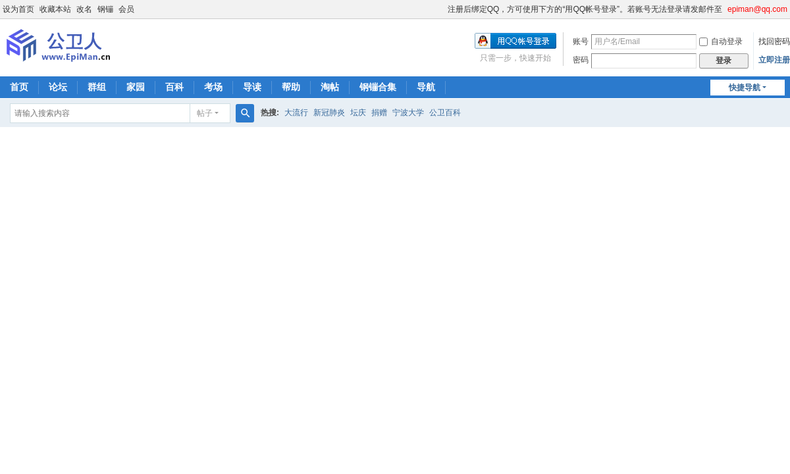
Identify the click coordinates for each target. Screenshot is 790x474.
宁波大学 (408, 112)
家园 (135, 87)
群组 (97, 87)
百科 (174, 87)
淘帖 (330, 87)
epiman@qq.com (757, 9)
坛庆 (358, 112)
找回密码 (774, 41)
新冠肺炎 (329, 112)
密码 (581, 60)
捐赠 (379, 112)
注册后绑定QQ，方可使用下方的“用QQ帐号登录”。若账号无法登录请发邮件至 (585, 9)
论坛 (58, 87)
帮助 (291, 87)
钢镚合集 (377, 87)
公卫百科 (445, 112)
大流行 (296, 112)
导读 (252, 87)
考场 (213, 87)
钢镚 (105, 9)
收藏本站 (55, 9)
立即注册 (774, 60)
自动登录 (721, 41)
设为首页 (18, 9)
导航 (426, 87)
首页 (19, 87)
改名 (84, 9)
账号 (581, 41)
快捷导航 (744, 87)
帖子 (205, 113)
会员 (126, 9)
